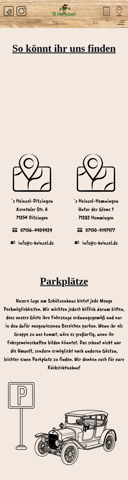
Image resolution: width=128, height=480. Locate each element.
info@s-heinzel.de (100, 243)
